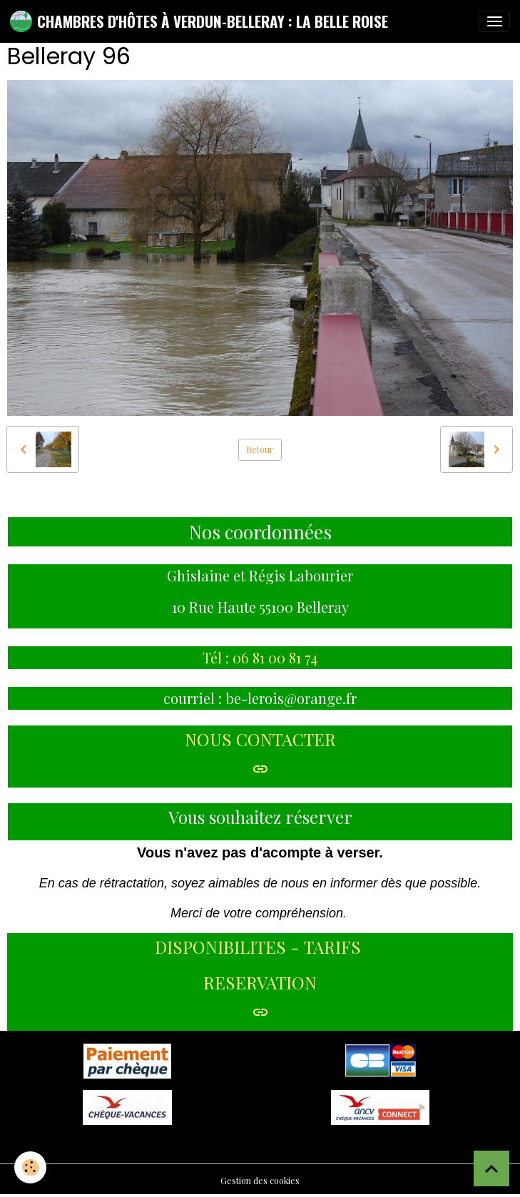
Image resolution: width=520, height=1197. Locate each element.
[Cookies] (30, 1167)
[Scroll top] (491, 1168)
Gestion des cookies (260, 1180)
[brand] (199, 21)
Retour (259, 449)
